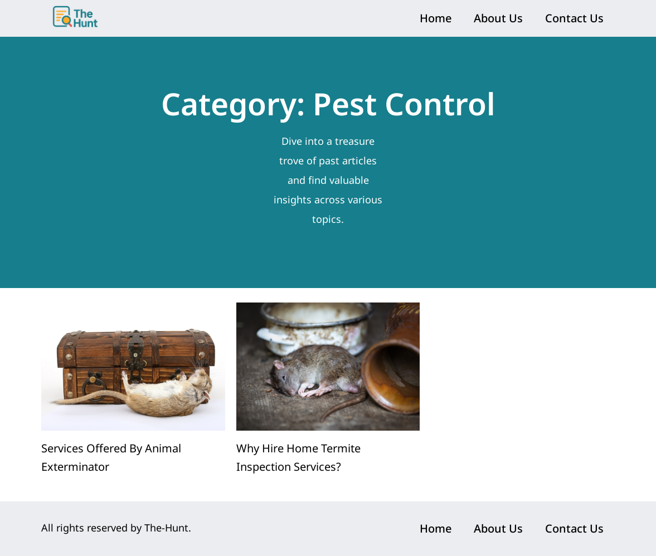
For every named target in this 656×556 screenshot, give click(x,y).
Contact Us (574, 18)
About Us (498, 18)
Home (435, 18)
